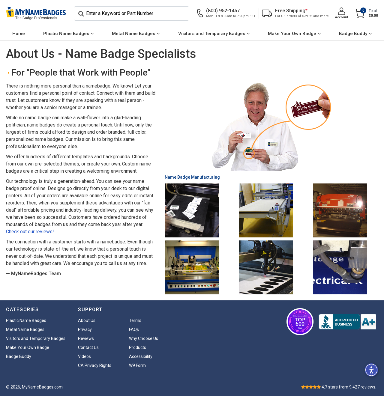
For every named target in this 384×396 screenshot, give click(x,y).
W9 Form (137, 365)
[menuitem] (18, 33)
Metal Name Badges (133, 33)
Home (18, 33)
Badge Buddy (353, 33)
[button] (371, 370)
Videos (84, 356)
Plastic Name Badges (66, 33)
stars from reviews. (349, 387)
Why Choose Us (143, 338)
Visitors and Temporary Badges (211, 33)
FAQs (134, 329)
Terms (135, 320)
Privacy (85, 329)
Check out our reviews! (30, 231)
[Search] (131, 13)
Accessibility (140, 356)
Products (137, 347)
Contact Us (88, 347)
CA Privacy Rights (94, 365)
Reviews (86, 338)
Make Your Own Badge (292, 33)
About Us (86, 320)
